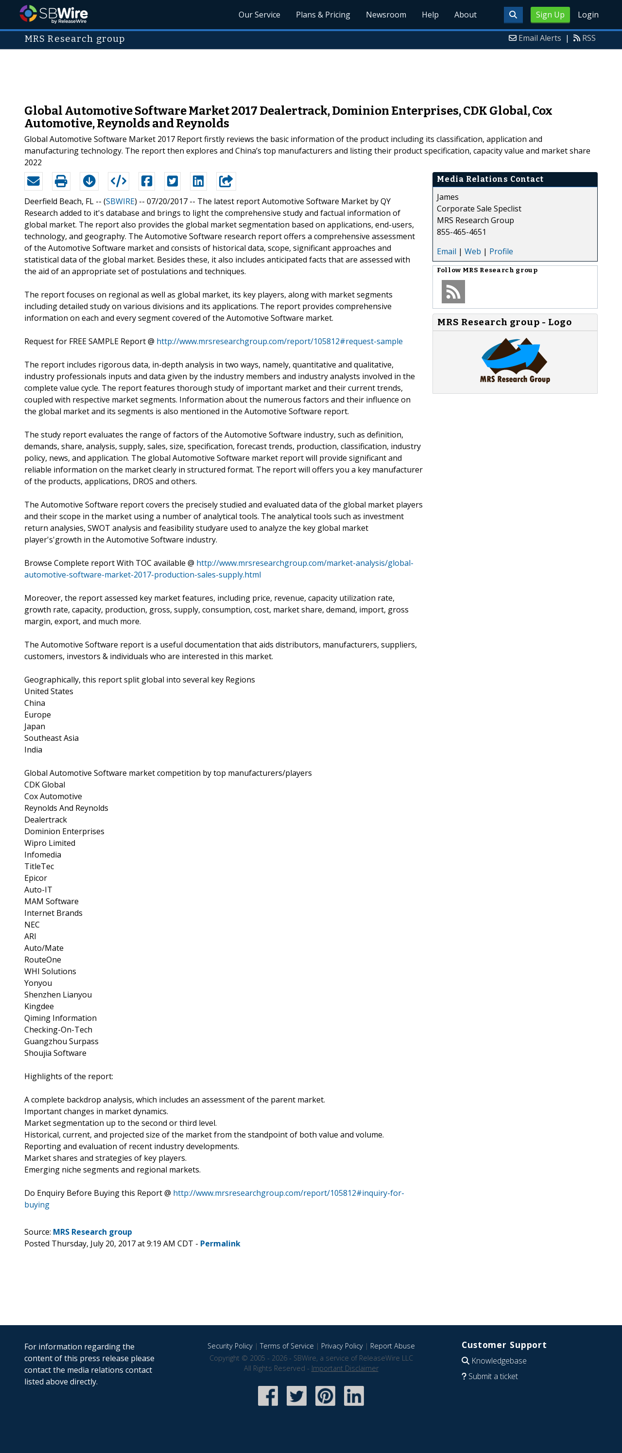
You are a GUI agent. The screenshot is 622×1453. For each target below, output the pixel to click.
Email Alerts (539, 38)
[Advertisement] (311, 72)
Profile (501, 251)
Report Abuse (392, 1345)
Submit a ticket (493, 1376)
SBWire (53, 14)
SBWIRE (120, 201)
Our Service (259, 14)
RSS (589, 38)
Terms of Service (287, 1345)
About (465, 14)
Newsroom (386, 14)
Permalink (220, 1243)
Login (588, 14)
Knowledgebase (499, 1360)
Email (446, 251)
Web (473, 251)
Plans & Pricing (323, 14)
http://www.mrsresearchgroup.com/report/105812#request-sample (279, 341)
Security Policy (230, 1345)
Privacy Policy (342, 1345)
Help (430, 14)
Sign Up (550, 14)
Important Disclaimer (345, 1368)
